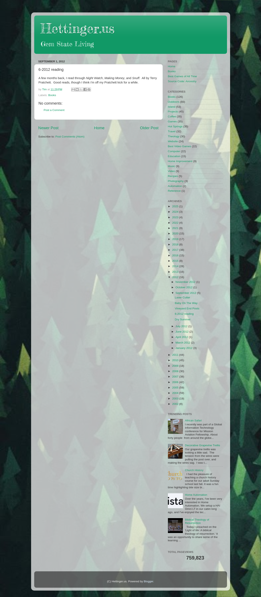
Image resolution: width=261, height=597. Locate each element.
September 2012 (186, 292)
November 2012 (186, 281)
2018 (175, 244)
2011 (175, 354)
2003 (175, 398)
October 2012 (184, 287)
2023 (175, 217)
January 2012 (184, 348)
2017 (175, 249)
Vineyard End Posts (187, 308)
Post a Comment (54, 110)
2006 (175, 382)
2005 (175, 387)
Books (52, 95)
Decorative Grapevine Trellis (202, 445)
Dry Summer (183, 319)
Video (171, 171)
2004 (175, 392)
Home (99, 128)
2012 (175, 277)
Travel (172, 131)
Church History (194, 470)
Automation (175, 186)
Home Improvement (180, 161)
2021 (175, 228)
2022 (175, 222)
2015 (175, 260)
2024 (175, 211)
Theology (174, 136)
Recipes (173, 176)
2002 (175, 403)
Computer (174, 151)
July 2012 (182, 326)
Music (171, 166)
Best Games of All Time (182, 76)
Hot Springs (175, 126)
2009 (175, 365)
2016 (175, 255)
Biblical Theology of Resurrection (197, 521)
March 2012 (183, 342)
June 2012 (182, 331)
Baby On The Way (186, 303)
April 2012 (182, 337)
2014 (175, 266)
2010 (175, 360)
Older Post (149, 128)
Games (172, 121)
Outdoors (174, 101)
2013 (175, 271)
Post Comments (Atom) (69, 136)
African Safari (193, 420)
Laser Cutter (182, 297)
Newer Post (48, 128)
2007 (175, 376)
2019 (175, 239)
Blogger (148, 581)
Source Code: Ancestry (182, 81)
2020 (175, 233)
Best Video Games (179, 146)
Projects (173, 111)
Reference (174, 190)
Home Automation (196, 494)
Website (173, 141)
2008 (175, 371)
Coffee (172, 116)
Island (171, 106)
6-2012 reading (184, 313)
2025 (175, 206)
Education (174, 156)
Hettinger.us (77, 28)
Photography (176, 181)
